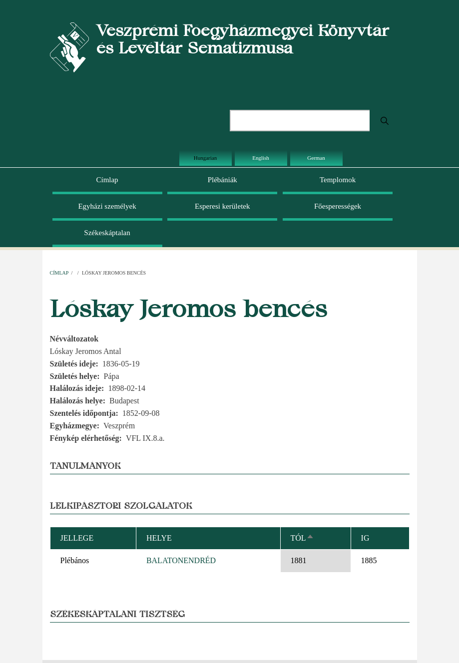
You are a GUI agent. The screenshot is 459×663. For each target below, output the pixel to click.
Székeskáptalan (107, 233)
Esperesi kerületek (222, 206)
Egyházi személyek (107, 206)
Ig (365, 538)
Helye (159, 538)
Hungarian (205, 158)
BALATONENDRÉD (181, 560)
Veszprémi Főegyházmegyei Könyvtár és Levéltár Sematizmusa (242, 38)
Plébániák (222, 180)
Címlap (107, 180)
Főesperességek (337, 206)
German (316, 158)
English (260, 158)
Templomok (338, 180)
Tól (302, 538)
